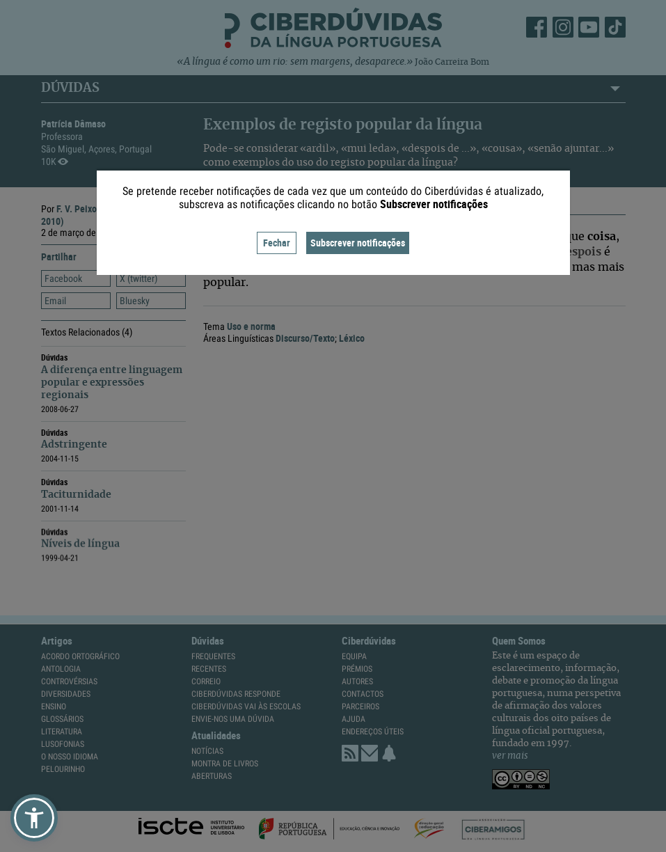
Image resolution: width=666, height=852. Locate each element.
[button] (34, 818)
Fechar (276, 242)
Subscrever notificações (357, 242)
